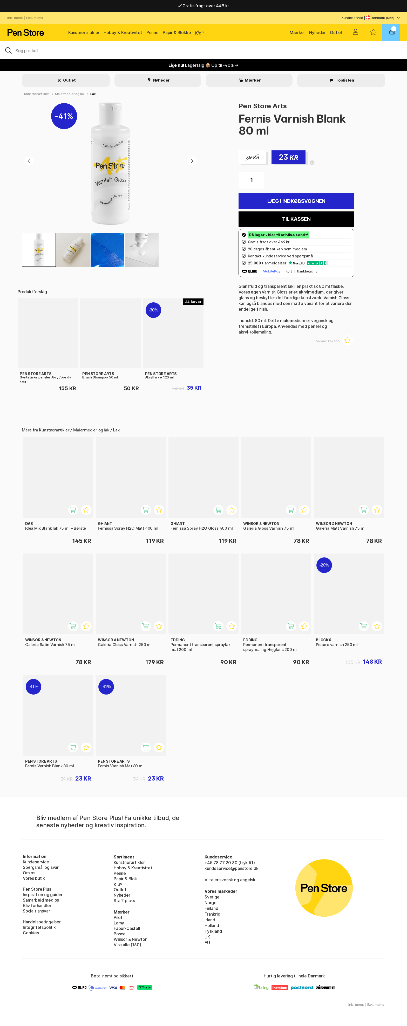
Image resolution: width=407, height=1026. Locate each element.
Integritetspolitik (39, 927)
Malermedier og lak (69, 94)
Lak (93, 94)
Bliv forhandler (37, 905)
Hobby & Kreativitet (123, 32)
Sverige (212, 897)
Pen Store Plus (37, 889)
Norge (210, 902)
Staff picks (124, 900)
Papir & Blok (125, 878)
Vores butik (34, 878)
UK (207, 937)
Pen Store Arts (263, 106)
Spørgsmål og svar (41, 867)
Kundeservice (352, 18)
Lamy (119, 922)
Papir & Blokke (177, 32)
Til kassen (296, 219)
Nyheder (317, 32)
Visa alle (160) (127, 944)
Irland (210, 919)
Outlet (336, 32)
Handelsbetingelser (42, 921)
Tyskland (213, 931)
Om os (29, 872)
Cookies (31, 932)
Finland (211, 908)
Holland (212, 925)
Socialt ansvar (36, 911)
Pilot (118, 917)
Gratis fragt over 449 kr (203, 5)
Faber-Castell (127, 928)
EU (207, 942)
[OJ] (203, 50)
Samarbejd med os (41, 900)
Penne (152, 32)
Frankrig (212, 914)
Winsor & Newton (130, 939)
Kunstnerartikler (83, 32)
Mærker (297, 32)
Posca (119, 933)
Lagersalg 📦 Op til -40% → (203, 65)
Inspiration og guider (43, 894)
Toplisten (344, 80)
